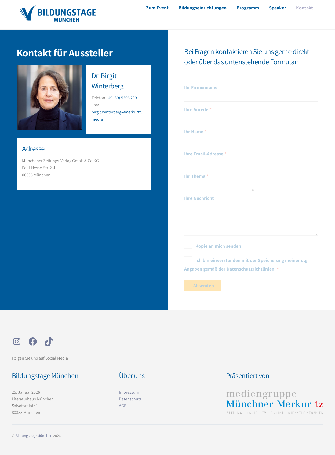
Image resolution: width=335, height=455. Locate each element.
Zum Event (157, 8)
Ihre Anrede (198, 109)
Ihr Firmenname (200, 87)
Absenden (203, 285)
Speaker (277, 8)
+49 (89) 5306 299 (121, 98)
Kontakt (304, 8)
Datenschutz (130, 399)
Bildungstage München (34, 435)
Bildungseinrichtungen (203, 8)
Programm (247, 8)
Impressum (129, 392)
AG (121, 405)
